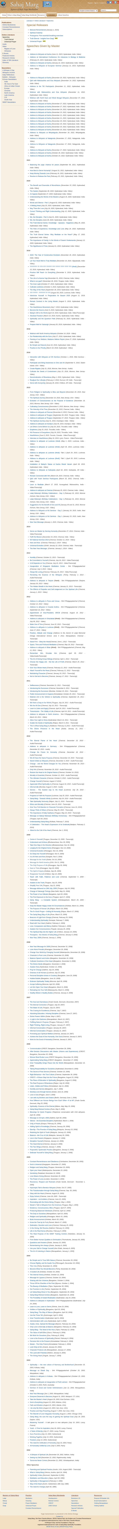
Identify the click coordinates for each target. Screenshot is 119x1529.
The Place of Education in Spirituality (43, 1080)
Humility (33, 557)
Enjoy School (34, 1196)
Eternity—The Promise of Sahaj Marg (43, 1129)
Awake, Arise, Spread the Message (42, 1324)
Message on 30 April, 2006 (39, 1118)
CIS (5, 97)
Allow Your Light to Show (39, 720)
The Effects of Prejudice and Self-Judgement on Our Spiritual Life (54, 589)
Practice (28, 1495)
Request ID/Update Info (101, 1498)
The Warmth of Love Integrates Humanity (44, 1414)
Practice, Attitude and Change (41, 633)
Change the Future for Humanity (44, 752)
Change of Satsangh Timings (40, 891)
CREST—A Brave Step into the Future (43, 1077)
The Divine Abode (36, 964)
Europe (6, 88)
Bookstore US (75, 1498)
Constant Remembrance (11, 27)
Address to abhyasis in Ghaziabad (42, 618)
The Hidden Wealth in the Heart (41, 586)
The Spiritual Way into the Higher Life (43, 932)
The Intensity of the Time (38, 409)
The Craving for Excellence (39, 1011)
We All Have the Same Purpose (41, 758)
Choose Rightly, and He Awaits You (42, 1263)
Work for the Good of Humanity (41, 1039)
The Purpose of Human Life (40, 909)
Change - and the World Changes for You (45, 764)
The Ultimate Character (38, 778)
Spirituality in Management (39, 1481)
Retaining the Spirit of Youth (40, 1132)
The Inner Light (35, 284)
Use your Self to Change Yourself (42, 1248)
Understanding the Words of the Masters (44, 197)
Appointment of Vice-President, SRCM (45, 613)
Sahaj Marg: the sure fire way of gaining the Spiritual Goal (52, 1417)
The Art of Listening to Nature (40, 1251)
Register (90, 3)
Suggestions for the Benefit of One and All (45, 505)
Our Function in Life (37, 1289)
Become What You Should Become (42, 1269)
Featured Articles (8, 56)
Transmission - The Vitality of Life (41, 711)
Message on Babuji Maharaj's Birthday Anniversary (48, 816)
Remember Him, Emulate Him (43, 653)
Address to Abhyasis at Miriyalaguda (44, 132)
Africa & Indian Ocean (12, 86)
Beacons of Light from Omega (40, 917)
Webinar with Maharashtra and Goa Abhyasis (48, 92)
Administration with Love (38, 1321)
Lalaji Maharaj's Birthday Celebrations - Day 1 (47, 499)
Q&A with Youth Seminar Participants (44, 479)
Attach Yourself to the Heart (39, 670)
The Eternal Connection (38, 1005)
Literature (30, 20)
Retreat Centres (53, 1500)
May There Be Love (37, 208)
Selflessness (34, 685)
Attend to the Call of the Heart (40, 830)
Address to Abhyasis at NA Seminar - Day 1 (46, 516)
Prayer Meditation (31, 1503)
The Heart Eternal (36, 1144)
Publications (6, 22)
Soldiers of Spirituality (37, 1309)
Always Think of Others (38, 810)
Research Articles (8, 58)
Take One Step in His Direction (41, 845)
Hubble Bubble (35, 978)
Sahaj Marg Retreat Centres (40, 1109)
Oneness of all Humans (38, 973)
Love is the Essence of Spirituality (42, 1338)
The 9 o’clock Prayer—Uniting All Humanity (45, 911)
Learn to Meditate (37, 484)
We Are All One (35, 705)
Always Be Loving (36, 572)
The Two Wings (35, 1147)
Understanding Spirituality (39, 920)
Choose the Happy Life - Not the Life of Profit (47, 662)
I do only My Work (36, 1408)
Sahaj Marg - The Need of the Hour (42, 1330)
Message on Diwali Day (39, 1370)
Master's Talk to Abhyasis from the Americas (45, 1205)
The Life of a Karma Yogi (38, 278)
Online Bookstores (9, 25)
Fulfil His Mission (36, 537)
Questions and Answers (38, 1242)
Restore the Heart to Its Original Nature (44, 772)
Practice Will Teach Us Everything (42, 272)
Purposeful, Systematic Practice (41, 1150)
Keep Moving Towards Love (40, 173)
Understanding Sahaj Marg (39, 822)
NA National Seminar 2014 (39, 540)
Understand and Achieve (38, 842)
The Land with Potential (38, 1353)
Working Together (36, 1437)
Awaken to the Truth (37, 883)
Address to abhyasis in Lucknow (42, 627)
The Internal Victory (37, 1275)
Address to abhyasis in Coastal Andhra (44, 607)
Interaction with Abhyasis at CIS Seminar (45, 357)
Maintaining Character (38, 673)
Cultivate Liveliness (37, 287)
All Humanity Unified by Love (40, 1446)
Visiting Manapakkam (101, 1503)
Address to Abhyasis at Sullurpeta (42, 470)
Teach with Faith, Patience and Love (44, 877)
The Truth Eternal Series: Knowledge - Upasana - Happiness (52, 223)
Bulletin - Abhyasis (9, 77)
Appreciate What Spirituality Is (40, 784)
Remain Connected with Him (40, 476)
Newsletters (6, 68)
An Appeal (33, 194)
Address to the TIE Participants (42, 86)
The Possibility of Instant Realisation (43, 1298)
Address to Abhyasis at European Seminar (46, 66)
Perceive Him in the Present (40, 1341)
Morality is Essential (37, 775)
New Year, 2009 (36, 938)
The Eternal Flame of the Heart (43, 741)
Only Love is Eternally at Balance (41, 1327)
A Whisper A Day (8, 70)
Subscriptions (7, 29)
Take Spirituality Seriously (39, 801)
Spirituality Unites (36, 1475)
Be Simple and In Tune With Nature (42, 1260)
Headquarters (52, 1498)
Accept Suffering (36, 984)
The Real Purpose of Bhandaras (41, 1083)
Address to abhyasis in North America (44, 714)
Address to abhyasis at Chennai (41, 412)
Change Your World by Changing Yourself (44, 952)
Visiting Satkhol (99, 1505)
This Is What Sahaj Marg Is (39, 726)
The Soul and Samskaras (39, 1002)
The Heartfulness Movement (40, 307)
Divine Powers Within (37, 1016)
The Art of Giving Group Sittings (41, 659)
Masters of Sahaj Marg (11, 1495)
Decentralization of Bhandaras (40, 377)
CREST (50, 1503)
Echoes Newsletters (9, 79)
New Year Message (37, 522)
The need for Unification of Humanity (43, 1443)
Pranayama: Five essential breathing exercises (46, 36)
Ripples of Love (9, 49)
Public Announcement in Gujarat (41, 694)
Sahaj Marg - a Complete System (43, 900)
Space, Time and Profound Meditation (43, 644)
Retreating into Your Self (38, 990)
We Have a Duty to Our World (40, 703)
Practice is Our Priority (38, 348)
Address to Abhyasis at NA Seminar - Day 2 (46, 510)
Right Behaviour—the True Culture (42, 1074)
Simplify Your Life (36, 885)
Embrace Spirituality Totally (39, 981)
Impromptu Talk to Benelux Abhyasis (43, 1188)
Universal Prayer (10, 42)
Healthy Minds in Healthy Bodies (41, 993)
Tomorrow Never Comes (38, 1460)
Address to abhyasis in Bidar (40, 647)
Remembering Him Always (39, 1245)
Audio (4, 44)
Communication (35, 1048)
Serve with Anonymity (37, 383)
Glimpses (7, 51)
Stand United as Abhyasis (39, 761)
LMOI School (52, 1505)
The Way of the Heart (37, 290)
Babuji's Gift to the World (38, 313)
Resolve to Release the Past (40, 176)
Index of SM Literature (10, 60)
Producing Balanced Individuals (41, 1211)
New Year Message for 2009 (40, 946)
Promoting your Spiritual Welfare (41, 1034)
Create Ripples (35, 368)
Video (4, 46)
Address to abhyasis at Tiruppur (41, 415)
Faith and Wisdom (36, 1405)
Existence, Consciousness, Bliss (41, 1208)
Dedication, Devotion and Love (41, 1225)
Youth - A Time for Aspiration (40, 1428)
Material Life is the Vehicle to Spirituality (45, 697)
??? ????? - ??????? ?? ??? (40, 293)
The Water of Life (36, 1008)
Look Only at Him (36, 1347)
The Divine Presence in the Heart (45, 729)
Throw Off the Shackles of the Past (42, 1283)
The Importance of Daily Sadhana (42, 813)
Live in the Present (36, 1138)
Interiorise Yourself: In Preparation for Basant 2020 (50, 295)
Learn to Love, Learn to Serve (40, 1306)
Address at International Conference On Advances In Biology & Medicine (57, 57)
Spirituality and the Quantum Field (42, 319)
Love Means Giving (37, 1176)
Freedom (33, 1440)
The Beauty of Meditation (39, 1286)
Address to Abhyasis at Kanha (40, 54)
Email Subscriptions (100, 1500)
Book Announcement (37, 1219)
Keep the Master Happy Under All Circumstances (47, 906)
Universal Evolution (37, 546)
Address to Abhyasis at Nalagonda (42, 138)
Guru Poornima (35, 1434)
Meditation (29, 1498)
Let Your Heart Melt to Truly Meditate (43, 261)
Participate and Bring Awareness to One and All (47, 363)
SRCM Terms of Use (52, 1526)
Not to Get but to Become (39, 676)
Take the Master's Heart (38, 1399)
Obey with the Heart (37, 1193)
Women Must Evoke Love (39, 1057)
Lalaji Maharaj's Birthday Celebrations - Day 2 (47, 493)
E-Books (5, 53)
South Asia (8, 100)
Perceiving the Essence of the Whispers (46, 575)
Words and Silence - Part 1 (39, 203)
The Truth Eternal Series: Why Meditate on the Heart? (51, 234)
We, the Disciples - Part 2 (39, 217)
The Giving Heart (36, 1356)
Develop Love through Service (40, 1092)
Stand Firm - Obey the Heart (40, 642)
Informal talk (34, 787)
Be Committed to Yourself (39, 560)
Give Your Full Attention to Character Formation (47, 807)
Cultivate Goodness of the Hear (41, 961)
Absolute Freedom (36, 316)
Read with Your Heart (37, 923)
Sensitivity (33, 1173)
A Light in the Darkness (38, 1019)
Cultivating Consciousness (39, 406)
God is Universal (36, 1164)
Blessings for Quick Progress (41, 1112)
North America (9, 93)
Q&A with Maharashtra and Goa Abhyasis (45, 80)
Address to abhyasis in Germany (43, 746)
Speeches (6, 37)
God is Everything (36, 1402)
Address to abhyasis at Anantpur (41, 424)
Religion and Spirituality (38, 1216)
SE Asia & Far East (11, 84)
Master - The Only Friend (39, 1344)
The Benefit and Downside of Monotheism (45, 185)
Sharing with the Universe (39, 1280)
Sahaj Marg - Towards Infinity (40, 798)
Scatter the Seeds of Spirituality (41, 723)
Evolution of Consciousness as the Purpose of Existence (51, 401)
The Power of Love (36, 1179)
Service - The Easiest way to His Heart (46, 790)
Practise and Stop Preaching (40, 1411)
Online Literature (8, 35)
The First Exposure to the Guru (41, 897)
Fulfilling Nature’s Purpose (39, 1022)
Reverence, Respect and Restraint (42, 1182)
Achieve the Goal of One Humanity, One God (46, 1036)
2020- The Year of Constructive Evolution (45, 255)
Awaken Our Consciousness (40, 929)
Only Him (33, 769)
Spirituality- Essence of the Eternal (42, 1106)
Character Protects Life (38, 1350)
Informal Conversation (38, 1028)
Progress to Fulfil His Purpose (40, 796)
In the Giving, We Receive (39, 1228)
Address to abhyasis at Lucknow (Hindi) (45, 441)
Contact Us (102, 3)
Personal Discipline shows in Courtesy (43, 975)
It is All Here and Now (37, 857)
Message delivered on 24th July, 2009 (43, 888)
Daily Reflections (8, 75)
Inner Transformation (37, 1318)
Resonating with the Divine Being (41, 1202)
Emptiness (33, 429)
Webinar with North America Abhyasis (43, 333)
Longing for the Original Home (40, 848)
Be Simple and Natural (38, 345)
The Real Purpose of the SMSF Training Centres (48, 1234)
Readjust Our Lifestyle (38, 380)
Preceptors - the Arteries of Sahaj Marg (44, 935)
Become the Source (37, 310)
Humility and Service (37, 1089)
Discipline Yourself (36, 1141)
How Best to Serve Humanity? (40, 170)
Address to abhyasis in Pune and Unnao (45, 601)
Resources (98, 1495)
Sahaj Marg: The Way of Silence (41, 1312)
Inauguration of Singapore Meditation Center (47, 566)
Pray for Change (36, 970)
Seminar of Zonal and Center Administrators (46, 1388)
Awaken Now (35, 967)
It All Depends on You (37, 563)
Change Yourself (36, 781)
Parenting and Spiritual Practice (41, 1469)
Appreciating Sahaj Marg (39, 1060)
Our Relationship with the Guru (41, 336)
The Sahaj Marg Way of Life (40, 914)
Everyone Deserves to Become (41, 1396)
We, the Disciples (36, 220)
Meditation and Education (39, 1478)
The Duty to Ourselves (38, 1214)
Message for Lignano (37, 1277)
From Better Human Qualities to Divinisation (45, 1240)
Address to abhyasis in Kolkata (41, 1376)
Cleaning (28, 1500)
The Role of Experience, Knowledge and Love (47, 229)
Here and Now (35, 543)
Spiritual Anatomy (36, 33)
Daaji (4, 1505)
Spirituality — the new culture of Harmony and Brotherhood (52, 1365)
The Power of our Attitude (39, 894)
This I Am (33, 1266)
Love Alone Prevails (37, 949)
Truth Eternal (9, 39)
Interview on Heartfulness (39, 438)
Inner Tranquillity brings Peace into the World (46, 1063)
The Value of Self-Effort (38, 1332)
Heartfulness (34, 435)
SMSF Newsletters (9, 102)
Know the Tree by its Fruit (39, 1222)
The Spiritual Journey (37, 398)
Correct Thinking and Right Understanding (45, 211)
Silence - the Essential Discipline (41, 1121)
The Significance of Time (38, 246)
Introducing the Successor (39, 688)
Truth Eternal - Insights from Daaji (42, 38)
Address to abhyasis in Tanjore (41, 581)
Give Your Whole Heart (38, 668)
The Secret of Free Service (39, 1072)
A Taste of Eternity (36, 1431)
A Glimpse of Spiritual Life (39, 1455)
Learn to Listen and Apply (39, 708)
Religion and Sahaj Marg (38, 1167)
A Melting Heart (35, 205)
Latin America (9, 95)
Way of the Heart (36, 1484)
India (6, 82)
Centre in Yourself (36, 839)
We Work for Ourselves (38, 1335)
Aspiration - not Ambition (38, 1199)
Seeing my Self (35, 1457)
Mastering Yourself (36, 1422)
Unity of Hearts (35, 1124)
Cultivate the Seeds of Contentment (43, 371)
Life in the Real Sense (38, 1231)
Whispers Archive (8, 72)
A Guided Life (35, 1272)
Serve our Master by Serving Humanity (44, 531)
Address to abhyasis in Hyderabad (42, 1301)
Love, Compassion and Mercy (40, 926)
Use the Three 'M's (36, 1315)
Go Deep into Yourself (38, 854)
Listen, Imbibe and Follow (39, 1086)
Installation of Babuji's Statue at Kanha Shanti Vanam (51, 464)
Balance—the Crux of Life (39, 1135)
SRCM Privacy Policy (66, 1526)
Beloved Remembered (38, 30)
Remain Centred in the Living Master (44, 301)
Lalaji (4, 1498)
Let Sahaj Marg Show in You (40, 1292)
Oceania (7, 91)
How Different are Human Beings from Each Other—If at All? (52, 1100)
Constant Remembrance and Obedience (44, 1161)
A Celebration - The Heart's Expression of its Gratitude (49, 824)
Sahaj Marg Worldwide (56, 1495)
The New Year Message (38, 548)
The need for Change (37, 1487)
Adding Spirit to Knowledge (39, 1126)
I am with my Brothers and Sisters (42, 1098)
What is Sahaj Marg (37, 1472)
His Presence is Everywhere (40, 432)
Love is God (34, 1095)
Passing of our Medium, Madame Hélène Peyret (47, 339)
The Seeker (34, 191)
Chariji (5, 1503)
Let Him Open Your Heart (39, 987)
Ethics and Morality (36, 804)
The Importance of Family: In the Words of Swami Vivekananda (53, 240)
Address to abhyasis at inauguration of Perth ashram (49, 1382)
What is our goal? (36, 281)
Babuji (5, 1500)
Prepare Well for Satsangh (39, 324)
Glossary (5, 62)
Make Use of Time (36, 624)
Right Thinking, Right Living (39, 1025)
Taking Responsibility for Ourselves (42, 1069)
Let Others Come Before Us (40, 427)
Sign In (96, 3)
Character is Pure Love (38, 955)
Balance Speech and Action (40, 958)
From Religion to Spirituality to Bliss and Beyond (47, 392)
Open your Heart (36, 1170)
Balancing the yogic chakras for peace (44, 165)
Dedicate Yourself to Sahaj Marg (41, 1153)
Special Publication (77, 1508)
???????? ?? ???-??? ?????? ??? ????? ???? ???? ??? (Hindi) (53, 266)
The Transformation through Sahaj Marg (44, 1190)
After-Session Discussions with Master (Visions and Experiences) (54, 1051)
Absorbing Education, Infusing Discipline (44, 1013)
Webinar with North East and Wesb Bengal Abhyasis (49, 98)
